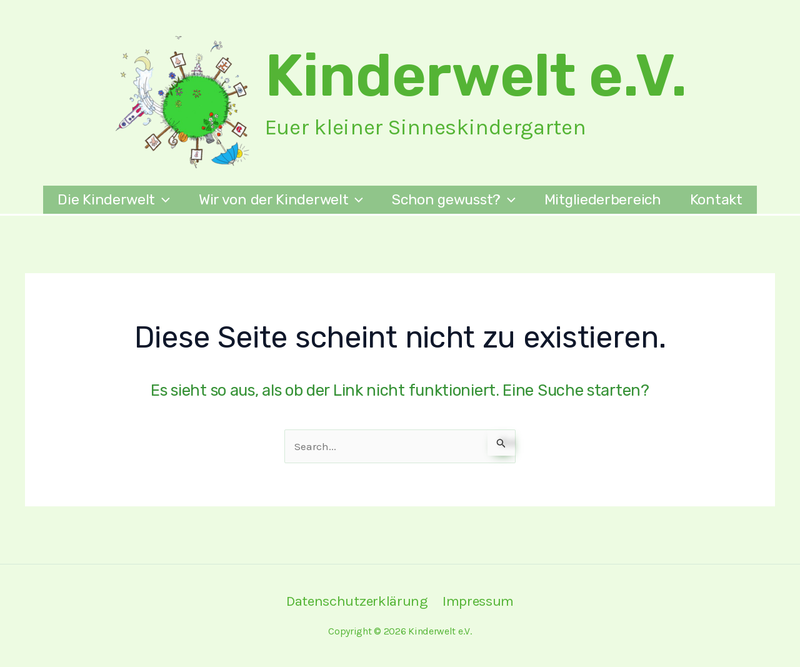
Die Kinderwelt (114, 200)
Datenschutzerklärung (357, 601)
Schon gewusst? (454, 200)
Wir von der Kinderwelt (281, 200)
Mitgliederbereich (602, 199)
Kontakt (716, 199)
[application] (162, 200)
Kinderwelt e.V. (476, 76)
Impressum (478, 601)
